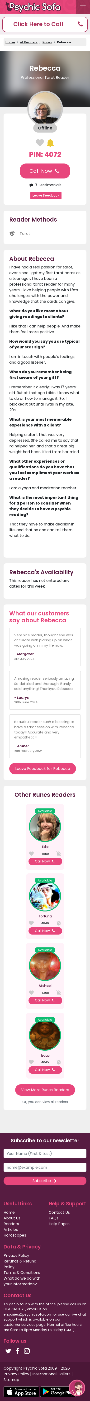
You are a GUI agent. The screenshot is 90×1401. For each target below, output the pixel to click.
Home (10, 42)
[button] (45, 24)
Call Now (44, 171)
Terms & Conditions (22, 1272)
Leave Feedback (46, 195)
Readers (11, 1224)
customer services (19, 1324)
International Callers (51, 1374)
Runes (47, 42)
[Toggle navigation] (83, 7)
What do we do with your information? (22, 1281)
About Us (12, 1218)
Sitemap (11, 1379)
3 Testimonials (44, 185)
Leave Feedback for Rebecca (42, 768)
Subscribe (45, 1180)
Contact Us (59, 1212)
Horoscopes (15, 1235)
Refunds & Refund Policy (20, 1264)
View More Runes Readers (45, 1090)
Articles (11, 1229)
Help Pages (59, 1224)
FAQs (53, 1218)
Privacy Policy (16, 1255)
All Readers (29, 42)
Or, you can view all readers (45, 1101)
